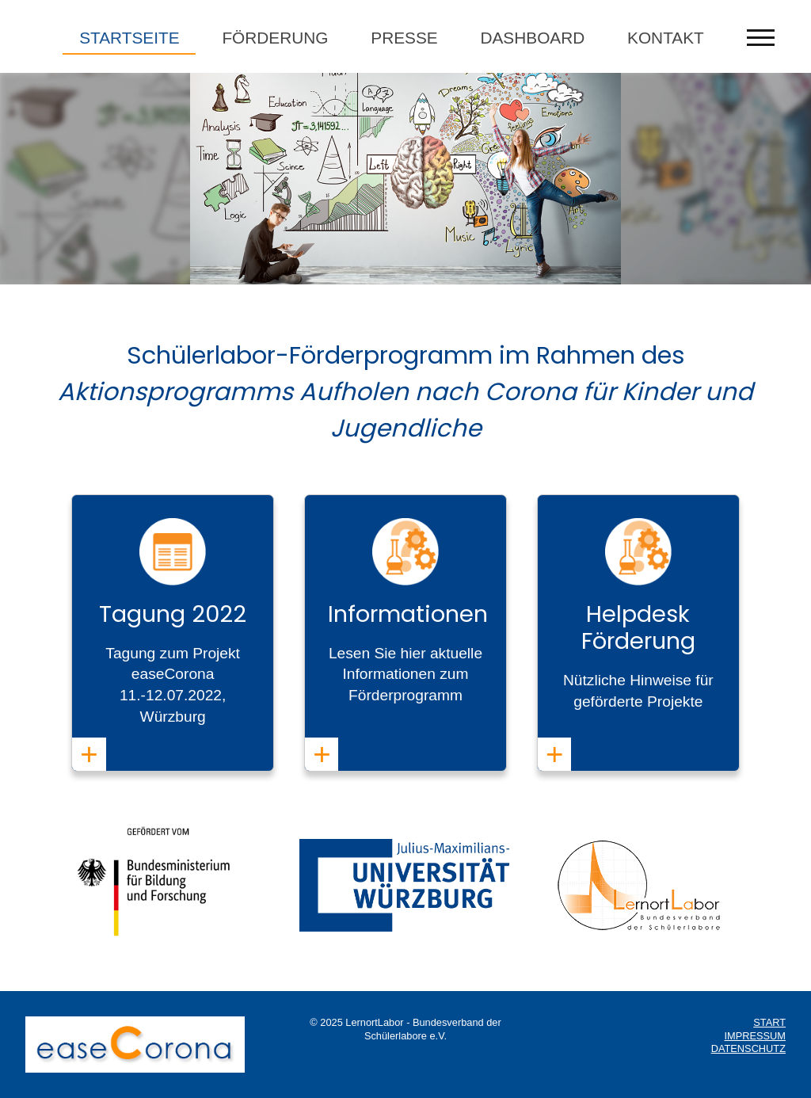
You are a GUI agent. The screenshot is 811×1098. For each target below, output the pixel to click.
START (769, 1022)
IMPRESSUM (755, 1036)
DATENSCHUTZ (748, 1048)
